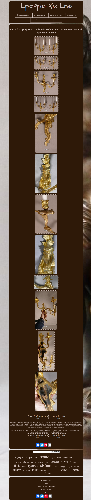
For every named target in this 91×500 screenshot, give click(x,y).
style (53, 457)
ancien (55, 461)
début (49, 473)
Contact (46, 483)
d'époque (19, 457)
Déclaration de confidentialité (46, 486)
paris (47, 462)
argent (70, 466)
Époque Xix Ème (46, 480)
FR (48, 492)
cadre (59, 458)
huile (74, 462)
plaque (76, 458)
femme (18, 462)
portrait (33, 457)
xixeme (26, 462)
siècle (16, 465)
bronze (44, 457)
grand (70, 470)
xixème (45, 465)
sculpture (40, 462)
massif (44, 473)
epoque (33, 465)
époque (66, 461)
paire (76, 469)
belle (24, 466)
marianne (77, 466)
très (26, 458)
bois (57, 470)
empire (17, 469)
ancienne (43, 470)
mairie (33, 462)
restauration (50, 470)
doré (64, 469)
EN (45, 492)
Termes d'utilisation (46, 489)
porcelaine (55, 466)
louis (35, 469)
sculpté (26, 470)
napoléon (67, 457)
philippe (63, 466)
